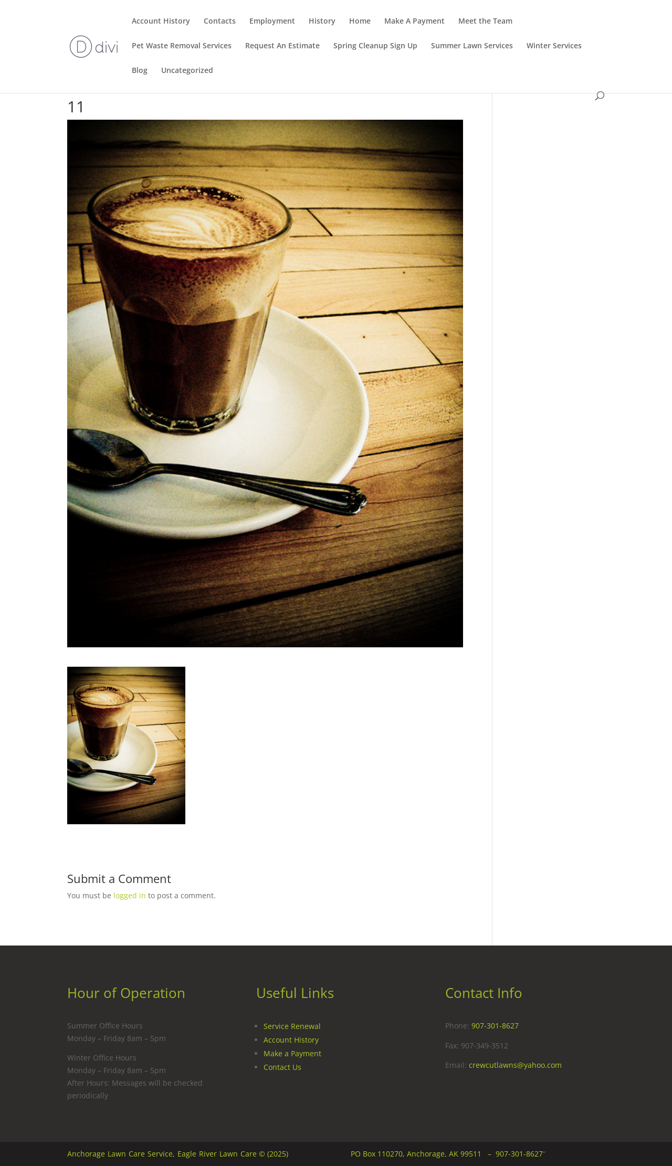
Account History (161, 21)
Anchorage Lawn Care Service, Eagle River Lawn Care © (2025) (177, 1154)
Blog (140, 71)
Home (360, 21)
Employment (272, 21)
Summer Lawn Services (472, 46)
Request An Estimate (282, 46)
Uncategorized (187, 71)
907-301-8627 (495, 1026)
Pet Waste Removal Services (182, 46)
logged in (129, 895)
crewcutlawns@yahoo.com (515, 1065)
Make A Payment (414, 21)
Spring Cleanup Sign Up (375, 46)
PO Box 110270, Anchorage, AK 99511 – (423, 1154)
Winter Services (554, 46)
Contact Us (282, 1067)
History (322, 21)
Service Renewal (292, 1026)
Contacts (220, 21)
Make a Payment (292, 1053)
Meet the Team (485, 21)
